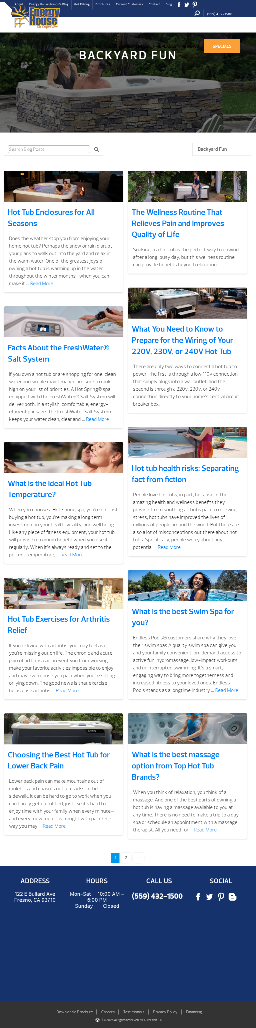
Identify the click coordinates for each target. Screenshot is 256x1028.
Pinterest (195, 6)
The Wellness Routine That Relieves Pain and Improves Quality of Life (178, 223)
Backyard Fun (212, 149)
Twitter (187, 6)
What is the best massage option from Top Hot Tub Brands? (176, 765)
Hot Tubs (105, 46)
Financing (194, 1011)
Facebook (179, 6)
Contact (154, 4)
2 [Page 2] (126, 857)
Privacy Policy (165, 1011)
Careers (108, 1011)
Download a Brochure (74, 1011)
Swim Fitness (134, 46)
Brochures (103, 4)
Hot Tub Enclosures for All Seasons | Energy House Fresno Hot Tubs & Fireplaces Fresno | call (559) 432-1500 (35, 16)
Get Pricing (82, 4)
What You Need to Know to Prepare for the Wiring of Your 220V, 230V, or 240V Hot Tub (182, 340)
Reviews (190, 46)
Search (197, 13)
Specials (222, 46)
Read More (41, 283)
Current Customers (129, 4)
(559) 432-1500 (219, 14)
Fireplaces (164, 46)
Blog (169, 4)
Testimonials (133, 1011)
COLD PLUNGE (77, 46)
